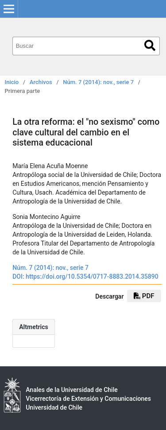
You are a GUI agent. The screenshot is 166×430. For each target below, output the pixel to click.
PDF (144, 296)
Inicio (12, 82)
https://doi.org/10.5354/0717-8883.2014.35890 (92, 276)
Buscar (149, 45)
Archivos (41, 82)
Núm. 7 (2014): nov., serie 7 (98, 82)
